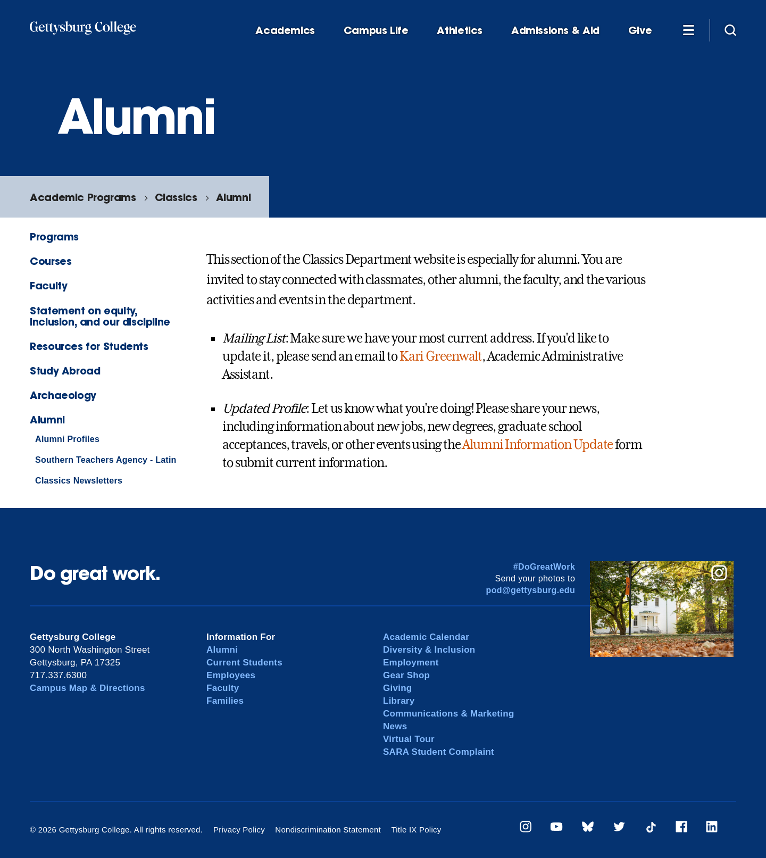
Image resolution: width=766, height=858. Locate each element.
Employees (230, 675)
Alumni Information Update (537, 444)
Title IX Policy (416, 829)
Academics (285, 30)
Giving (397, 688)
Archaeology (63, 395)
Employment (411, 662)
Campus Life (376, 30)
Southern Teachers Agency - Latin (106, 459)
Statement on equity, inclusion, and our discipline (100, 316)
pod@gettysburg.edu (531, 590)
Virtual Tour (409, 739)
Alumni (233, 197)
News (395, 726)
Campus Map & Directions (87, 688)
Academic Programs (83, 197)
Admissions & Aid (555, 30)
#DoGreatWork (544, 566)
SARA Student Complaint (438, 752)
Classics (176, 197)
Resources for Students (89, 346)
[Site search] (730, 29)
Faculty (48, 285)
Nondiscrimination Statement (328, 829)
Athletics (459, 30)
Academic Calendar (426, 637)
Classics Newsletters (78, 480)
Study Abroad (65, 370)
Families (225, 701)
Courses (50, 260)
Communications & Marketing (448, 714)
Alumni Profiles (67, 439)
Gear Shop (406, 675)
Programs (54, 236)
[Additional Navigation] (688, 29)
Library (398, 701)
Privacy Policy (239, 829)
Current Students (244, 662)
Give (640, 30)
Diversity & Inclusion (429, 650)
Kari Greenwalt (440, 356)
